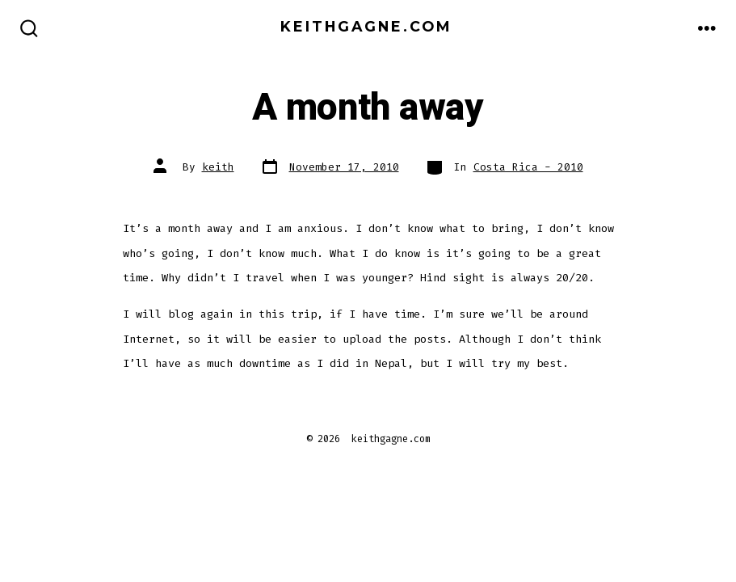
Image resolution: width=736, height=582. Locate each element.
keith (218, 167)
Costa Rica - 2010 (528, 167)
